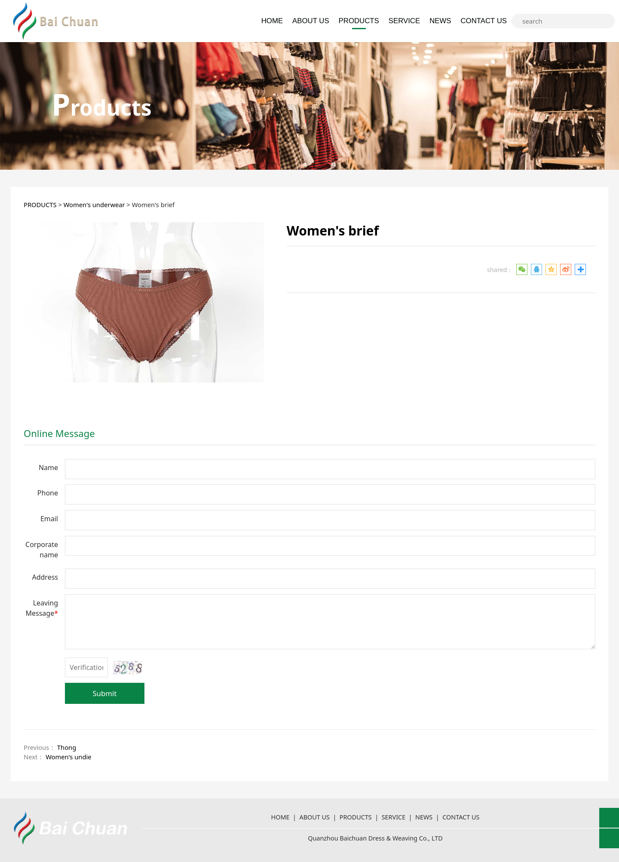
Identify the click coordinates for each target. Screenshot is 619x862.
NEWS (440, 21)
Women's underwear (94, 204)
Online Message (59, 433)
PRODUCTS (359, 21)
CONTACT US (483, 21)
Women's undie (68, 756)
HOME (272, 21)
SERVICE (404, 21)
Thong (66, 747)
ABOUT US (310, 21)
